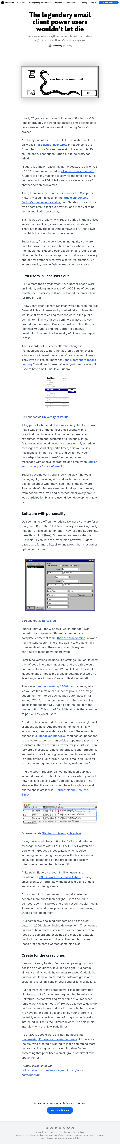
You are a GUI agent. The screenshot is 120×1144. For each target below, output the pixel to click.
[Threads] (64, 1128)
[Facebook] (72, 1128)
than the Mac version (71, 638)
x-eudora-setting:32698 (52, 686)
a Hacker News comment (77, 171)
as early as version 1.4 (66, 443)
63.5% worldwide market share (60, 877)
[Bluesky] (68, 1128)
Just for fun (24, 3)
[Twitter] (47, 1128)
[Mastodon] (60, 1128)
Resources (72, 3)
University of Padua (55, 417)
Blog (18, 3)
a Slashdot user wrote (53, 144)
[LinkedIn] (56, 1128)
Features (59, 3)
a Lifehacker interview (50, 736)
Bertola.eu (49, 620)
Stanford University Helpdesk (61, 833)
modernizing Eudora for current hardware (49, 1039)
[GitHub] (51, 1128)
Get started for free (60, 1110)
